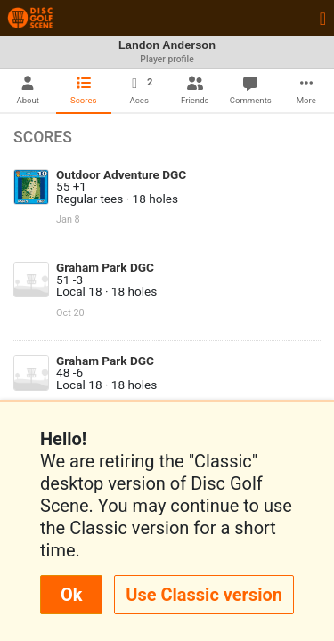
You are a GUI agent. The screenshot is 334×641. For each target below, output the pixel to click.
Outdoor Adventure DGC (121, 174)
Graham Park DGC (105, 267)
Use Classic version (204, 594)
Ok (71, 594)
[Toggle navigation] (323, 18)
